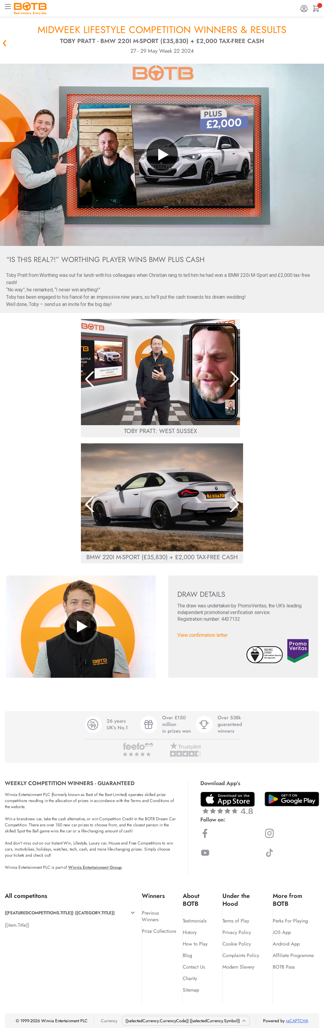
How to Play (195, 943)
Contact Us (194, 966)
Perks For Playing (290, 920)
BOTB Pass (284, 966)
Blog (187, 955)
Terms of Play (235, 920)
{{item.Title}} (17, 925)
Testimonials (194, 920)
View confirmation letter (202, 635)
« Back (4, 43)
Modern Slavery (238, 966)
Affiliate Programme (293, 955)
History (190, 932)
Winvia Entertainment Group (95, 867)
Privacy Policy (236, 932)
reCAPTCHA (297, 1021)
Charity (190, 978)
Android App (286, 943)
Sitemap (191, 989)
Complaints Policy (240, 955)
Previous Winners (150, 916)
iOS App (282, 932)
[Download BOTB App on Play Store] (292, 799)
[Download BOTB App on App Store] (227, 803)
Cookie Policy (236, 943)
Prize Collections (159, 931)
